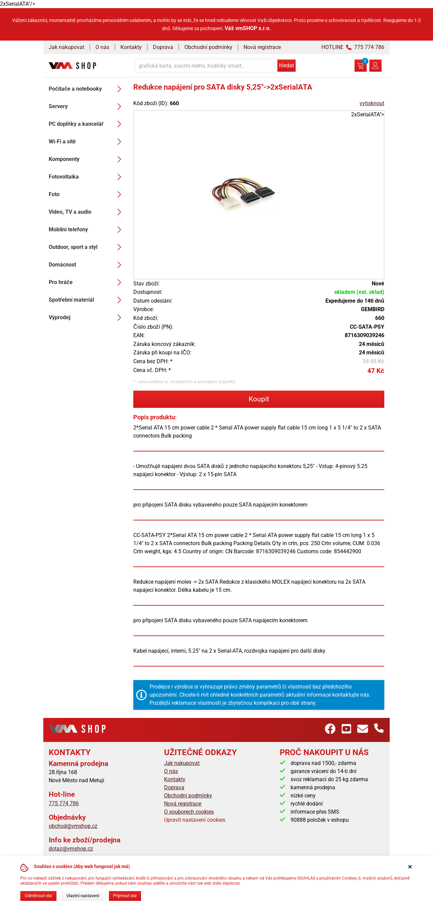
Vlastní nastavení (82, 895)
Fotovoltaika (87, 177)
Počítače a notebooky (87, 89)
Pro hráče (87, 282)
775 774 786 (64, 803)
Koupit (259, 399)
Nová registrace (262, 47)
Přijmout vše (125, 895)
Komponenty (87, 159)
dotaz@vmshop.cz (71, 848)
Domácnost (87, 265)
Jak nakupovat (66, 47)
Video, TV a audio (87, 212)
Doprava (163, 47)
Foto (87, 194)
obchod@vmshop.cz (73, 826)
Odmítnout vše (38, 895)
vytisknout (372, 103)
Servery (87, 106)
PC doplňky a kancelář (87, 124)
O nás (102, 47)
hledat (286, 65)
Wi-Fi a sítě (87, 142)
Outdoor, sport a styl (87, 247)
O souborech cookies (189, 812)
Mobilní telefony (87, 230)
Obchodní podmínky (208, 47)
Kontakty (131, 47)
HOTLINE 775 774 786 (352, 47)
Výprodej (87, 317)
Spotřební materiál (87, 300)
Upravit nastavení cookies (194, 820)
